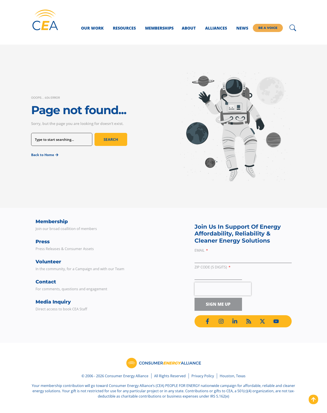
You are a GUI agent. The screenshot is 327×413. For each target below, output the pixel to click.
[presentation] (223, 289)
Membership (52, 221)
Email (200, 251)
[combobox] (61, 139)
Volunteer (48, 262)
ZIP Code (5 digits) (211, 267)
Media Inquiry (53, 302)
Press (43, 242)
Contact (46, 282)
